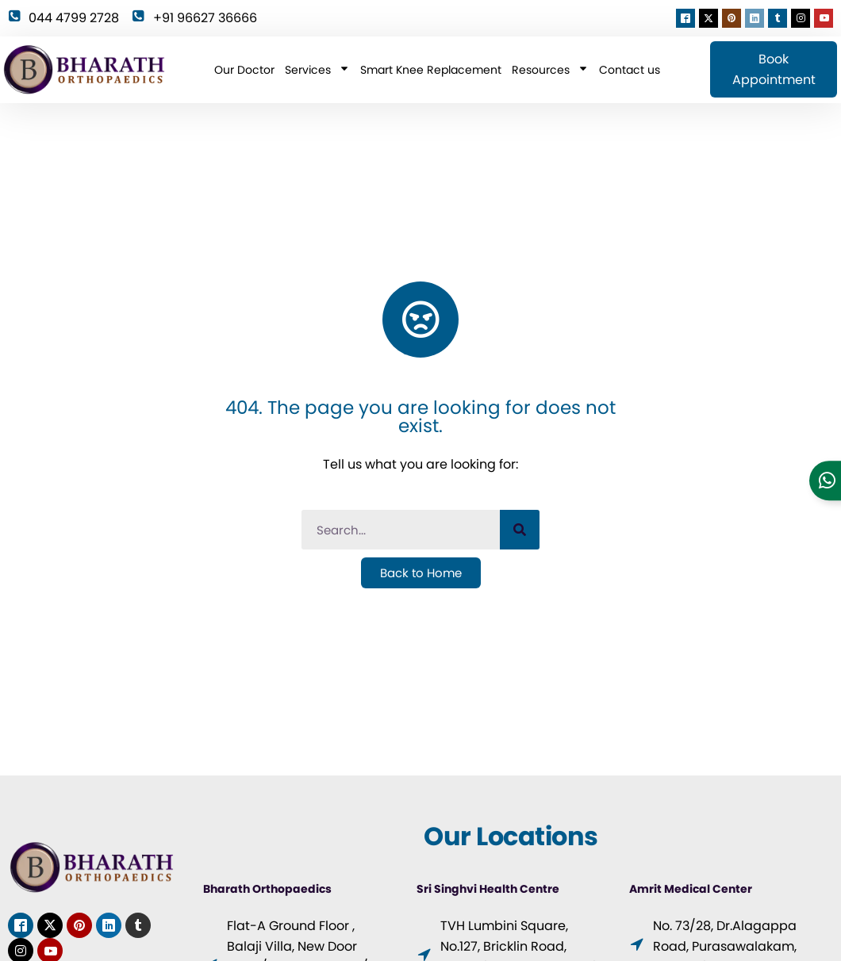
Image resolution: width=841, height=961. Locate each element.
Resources (550, 70)
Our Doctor (244, 70)
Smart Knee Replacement (430, 70)
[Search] (520, 529)
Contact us (629, 70)
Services (317, 70)
